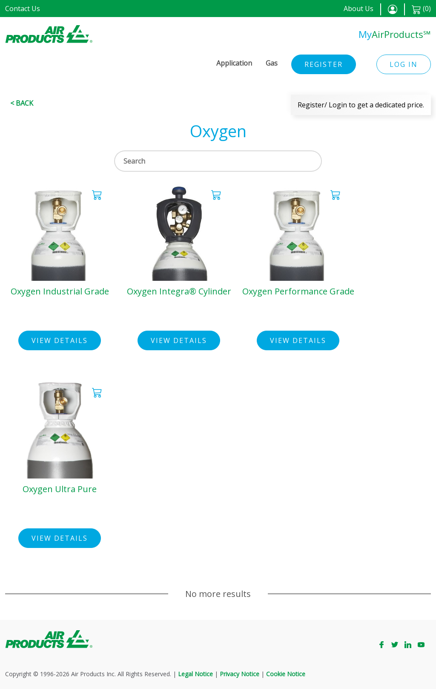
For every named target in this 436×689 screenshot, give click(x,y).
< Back (21, 103)
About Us (358, 8)
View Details (60, 340)
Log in (404, 64)
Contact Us (22, 8)
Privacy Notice (239, 674)
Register (323, 64)
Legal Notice (195, 674)
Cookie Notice (285, 674)
